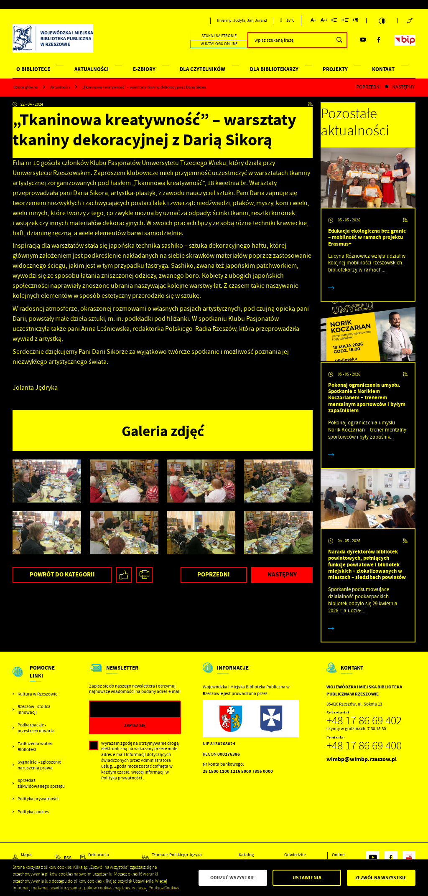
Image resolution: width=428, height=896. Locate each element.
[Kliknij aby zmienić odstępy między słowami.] (345, 21)
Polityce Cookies (163, 888)
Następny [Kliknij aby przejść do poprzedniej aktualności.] (403, 87)
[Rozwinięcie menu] (40, 677)
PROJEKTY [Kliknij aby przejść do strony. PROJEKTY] (335, 69)
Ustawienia (307, 877)
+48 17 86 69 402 (364, 720)
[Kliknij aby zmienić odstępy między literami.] (324, 21)
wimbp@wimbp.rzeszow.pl (361, 759)
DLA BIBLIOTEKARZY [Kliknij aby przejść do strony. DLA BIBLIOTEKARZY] (274, 69)
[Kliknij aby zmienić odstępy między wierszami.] (334, 21)
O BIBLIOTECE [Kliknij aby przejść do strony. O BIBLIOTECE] (33, 69)
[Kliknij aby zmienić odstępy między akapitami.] (356, 21)
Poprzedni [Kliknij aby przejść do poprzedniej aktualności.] (368, 87)
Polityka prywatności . (122, 778)
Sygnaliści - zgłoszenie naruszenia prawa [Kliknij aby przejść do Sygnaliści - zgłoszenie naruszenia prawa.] (39, 765)
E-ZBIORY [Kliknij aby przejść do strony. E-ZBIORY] (144, 69)
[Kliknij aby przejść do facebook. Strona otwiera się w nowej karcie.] (378, 39)
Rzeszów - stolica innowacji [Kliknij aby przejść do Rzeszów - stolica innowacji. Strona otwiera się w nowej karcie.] (34, 709)
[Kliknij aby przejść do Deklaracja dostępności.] (107, 858)
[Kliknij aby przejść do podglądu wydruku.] (144, 575)
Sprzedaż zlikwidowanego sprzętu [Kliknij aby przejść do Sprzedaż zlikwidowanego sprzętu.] (41, 783)
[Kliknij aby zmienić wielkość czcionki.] (313, 21)
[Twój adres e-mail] (122, 709)
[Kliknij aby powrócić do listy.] (386, 87)
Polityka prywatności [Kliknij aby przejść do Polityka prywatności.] (38, 799)
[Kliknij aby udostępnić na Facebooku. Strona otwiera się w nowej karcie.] (124, 575)
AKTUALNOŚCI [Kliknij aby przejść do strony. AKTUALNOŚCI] (91, 69)
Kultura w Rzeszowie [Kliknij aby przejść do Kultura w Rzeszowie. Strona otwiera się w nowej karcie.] (37, 694)
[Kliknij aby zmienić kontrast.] (382, 21)
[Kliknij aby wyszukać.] (339, 40)
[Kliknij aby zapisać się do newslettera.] (135, 725)
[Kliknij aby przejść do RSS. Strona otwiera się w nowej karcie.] (310, 104)
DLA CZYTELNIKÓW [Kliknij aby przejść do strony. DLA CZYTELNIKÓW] (202, 69)
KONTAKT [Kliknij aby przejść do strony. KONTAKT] (383, 69)
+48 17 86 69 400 (364, 746)
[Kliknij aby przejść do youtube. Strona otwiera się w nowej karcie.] (363, 39)
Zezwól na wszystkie (381, 877)
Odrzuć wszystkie (232, 877)
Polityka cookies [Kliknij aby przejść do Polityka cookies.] (33, 812)
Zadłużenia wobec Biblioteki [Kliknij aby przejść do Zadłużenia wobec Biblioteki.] (35, 746)
